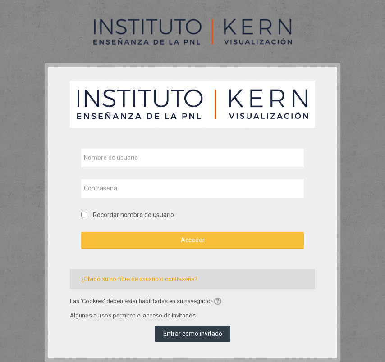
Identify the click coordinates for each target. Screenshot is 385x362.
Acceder (193, 240)
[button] (219, 301)
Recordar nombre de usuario (133, 214)
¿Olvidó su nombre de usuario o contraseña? (139, 279)
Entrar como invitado (192, 333)
